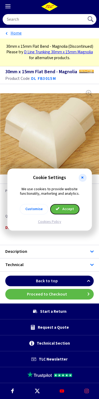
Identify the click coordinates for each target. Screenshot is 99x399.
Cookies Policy (49, 221)
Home (16, 33)
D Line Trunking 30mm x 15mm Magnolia (58, 52)
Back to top (65, 281)
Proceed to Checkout (60, 294)
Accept (65, 209)
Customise (34, 209)
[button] (83, 178)
